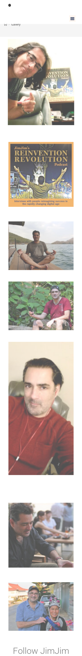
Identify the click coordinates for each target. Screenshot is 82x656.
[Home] (5, 24)
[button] (72, 18)
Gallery (15, 24)
